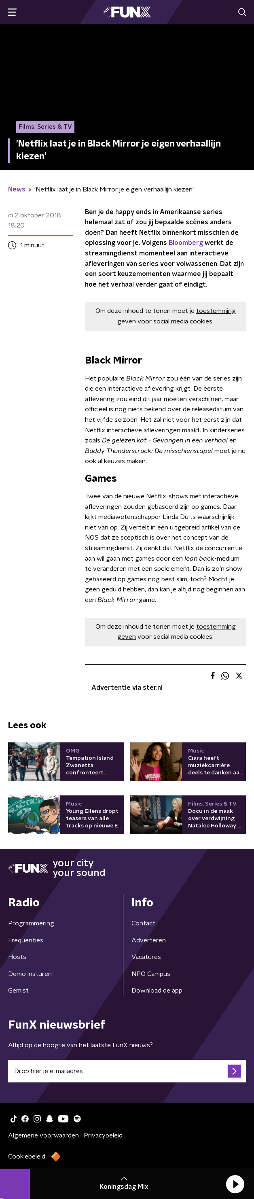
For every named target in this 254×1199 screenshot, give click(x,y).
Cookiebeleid (26, 1156)
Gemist (18, 990)
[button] (235, 1184)
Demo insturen (30, 974)
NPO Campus (150, 974)
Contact (143, 923)
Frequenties (25, 940)
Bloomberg (186, 243)
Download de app (156, 990)
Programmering (31, 923)
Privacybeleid (103, 1135)
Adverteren (148, 940)
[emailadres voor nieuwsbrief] (127, 1071)
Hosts (17, 957)
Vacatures (146, 957)
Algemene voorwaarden (43, 1135)
